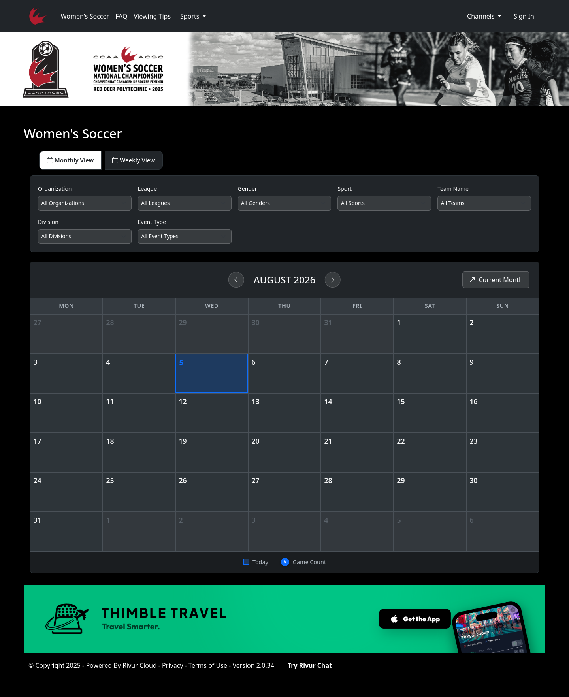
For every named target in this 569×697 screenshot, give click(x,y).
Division (48, 224)
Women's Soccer (85, 16)
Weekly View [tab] (139, 160)
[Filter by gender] (285, 205)
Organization (55, 190)
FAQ (121, 16)
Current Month (496, 283)
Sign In (524, 16)
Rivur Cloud (139, 668)
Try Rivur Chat (310, 668)
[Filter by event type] (185, 239)
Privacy (172, 668)
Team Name (453, 190)
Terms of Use (207, 668)
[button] (193, 16)
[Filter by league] (185, 205)
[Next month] (333, 283)
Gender (247, 190)
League (147, 190)
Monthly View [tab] (72, 160)
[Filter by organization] (85, 205)
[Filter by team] (484, 205)
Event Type (152, 224)
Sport (344, 190)
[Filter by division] (85, 239)
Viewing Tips (152, 16)
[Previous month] (236, 283)
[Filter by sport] (384, 205)
